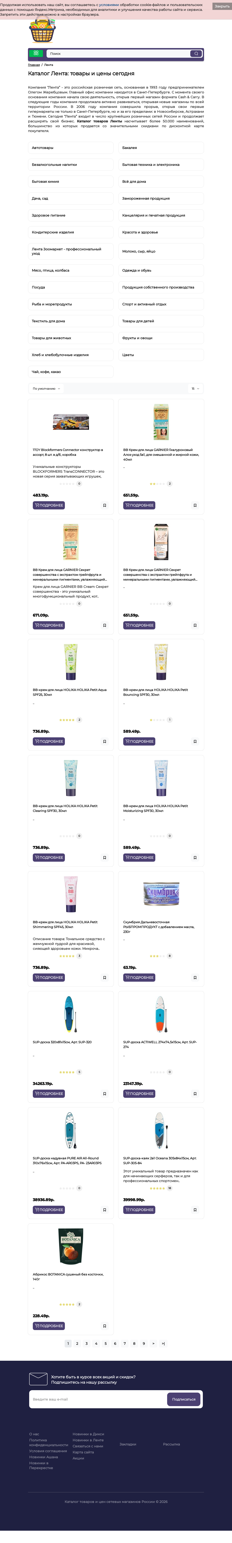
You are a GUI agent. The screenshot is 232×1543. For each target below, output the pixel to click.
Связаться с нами (88, 1446)
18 (169, 1188)
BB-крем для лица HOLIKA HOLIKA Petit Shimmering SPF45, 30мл (65, 924)
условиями (109, 5)
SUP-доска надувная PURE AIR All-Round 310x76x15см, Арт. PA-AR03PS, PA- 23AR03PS (67, 1160)
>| (163, 1343)
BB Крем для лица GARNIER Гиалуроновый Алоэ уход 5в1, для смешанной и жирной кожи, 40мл (161, 454)
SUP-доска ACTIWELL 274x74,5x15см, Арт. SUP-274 (160, 1044)
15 (195, 388)
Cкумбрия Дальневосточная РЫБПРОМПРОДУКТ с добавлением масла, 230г (158, 927)
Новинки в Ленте (88, 1440)
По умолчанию (46, 388)
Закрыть (222, 6)
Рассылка (171, 1444)
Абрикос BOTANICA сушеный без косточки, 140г (68, 1276)
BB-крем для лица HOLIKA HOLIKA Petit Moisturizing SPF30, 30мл (155, 808)
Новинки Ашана (43, 1457)
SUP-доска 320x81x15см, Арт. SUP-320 (62, 1042)
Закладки (128, 1444)
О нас (34, 1434)
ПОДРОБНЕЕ (49, 505)
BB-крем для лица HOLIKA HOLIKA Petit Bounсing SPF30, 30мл (155, 692)
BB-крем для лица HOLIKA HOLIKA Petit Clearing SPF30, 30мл (65, 808)
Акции (78, 1458)
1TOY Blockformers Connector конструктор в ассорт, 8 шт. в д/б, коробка (68, 452)
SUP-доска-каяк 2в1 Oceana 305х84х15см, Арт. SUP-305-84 (160, 1160)
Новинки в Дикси (88, 1434)
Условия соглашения (48, 1451)
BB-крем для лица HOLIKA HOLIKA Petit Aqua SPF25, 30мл (70, 692)
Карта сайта (83, 1452)
